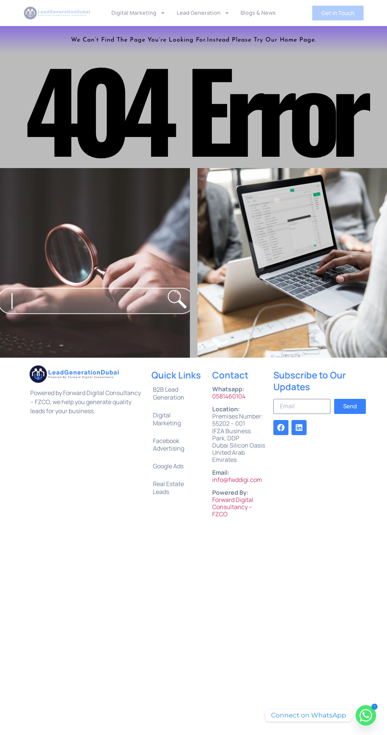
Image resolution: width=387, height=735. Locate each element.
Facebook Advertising (168, 445)
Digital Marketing (138, 13)
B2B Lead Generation (168, 393)
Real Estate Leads (168, 488)
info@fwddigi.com (237, 480)
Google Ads (168, 466)
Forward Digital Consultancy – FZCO (232, 507)
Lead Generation (203, 13)
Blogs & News (258, 12)
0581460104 (228, 396)
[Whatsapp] (366, 715)
